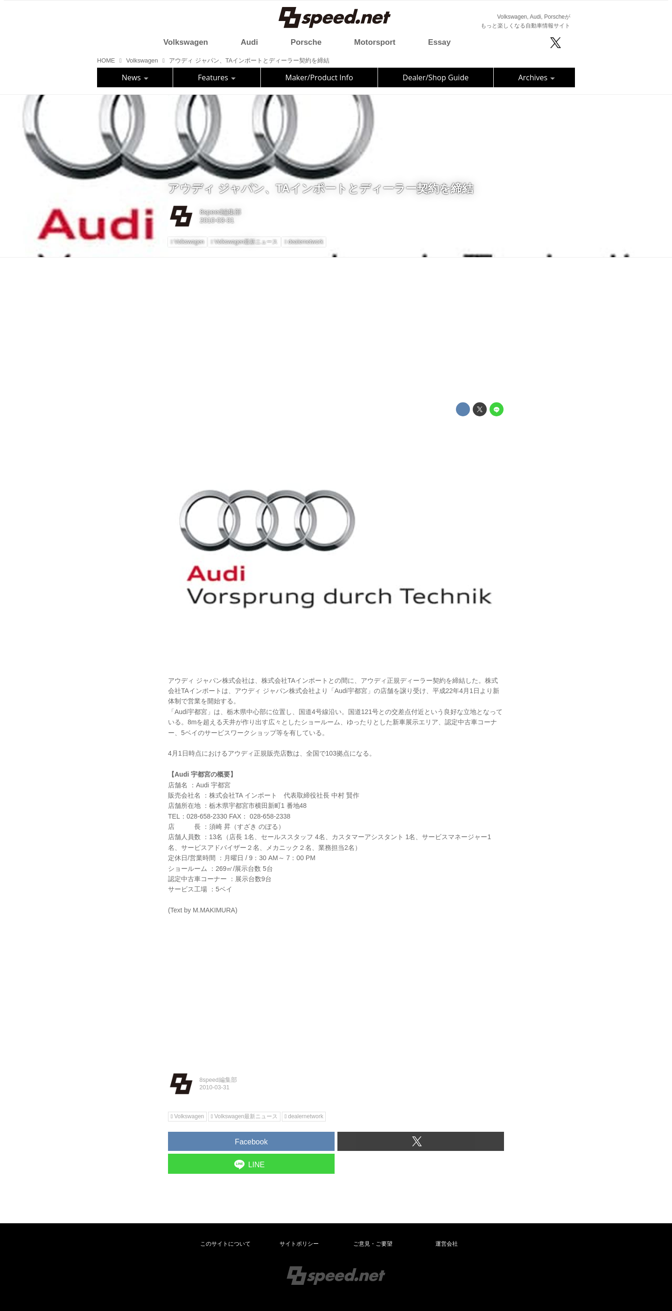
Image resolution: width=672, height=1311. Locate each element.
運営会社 (446, 1244)
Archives (536, 77)
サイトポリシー (299, 1244)
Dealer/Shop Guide (436, 77)
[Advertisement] (336, 330)
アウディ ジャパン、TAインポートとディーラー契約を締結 (320, 188)
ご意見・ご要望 (372, 1244)
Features (217, 77)
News (135, 77)
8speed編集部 (220, 212)
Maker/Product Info (319, 77)
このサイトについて (225, 1244)
